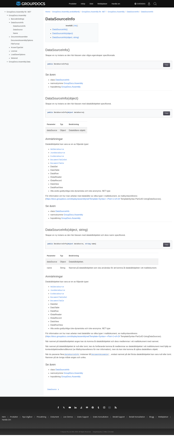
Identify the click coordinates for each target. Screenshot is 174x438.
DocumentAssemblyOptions (22, 40)
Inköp (83, 4)
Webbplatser (102, 4)
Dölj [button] (73, 26)
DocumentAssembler (19, 37)
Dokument (54, 420)
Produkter (73, 4)
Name (15, 33)
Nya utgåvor (27, 420)
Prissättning (41, 420)
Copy (158, 65)
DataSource (18, 30)
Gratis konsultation (100, 420)
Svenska (139, 4)
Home (47, 12)
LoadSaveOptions (18, 54)
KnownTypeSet (17, 47)
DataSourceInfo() (60, 29)
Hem (4, 420)
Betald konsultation (137, 420)
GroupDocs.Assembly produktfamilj (65, 12)
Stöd (91, 4)
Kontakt (111, 435)
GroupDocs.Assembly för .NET (19, 12)
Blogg (151, 420)
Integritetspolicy (97, 435)
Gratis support (83, 420)
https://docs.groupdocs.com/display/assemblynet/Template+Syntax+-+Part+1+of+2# (83, 199)
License (14, 51)
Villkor (106, 435)
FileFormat (15, 44)
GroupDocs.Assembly (17, 15)
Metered (14, 58)
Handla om (116, 4)
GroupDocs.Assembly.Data (19, 62)
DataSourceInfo (17, 23)
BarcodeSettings (17, 19)
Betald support (119, 420)
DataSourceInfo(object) (62, 33)
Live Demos (68, 420)
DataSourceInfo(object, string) (65, 37)
